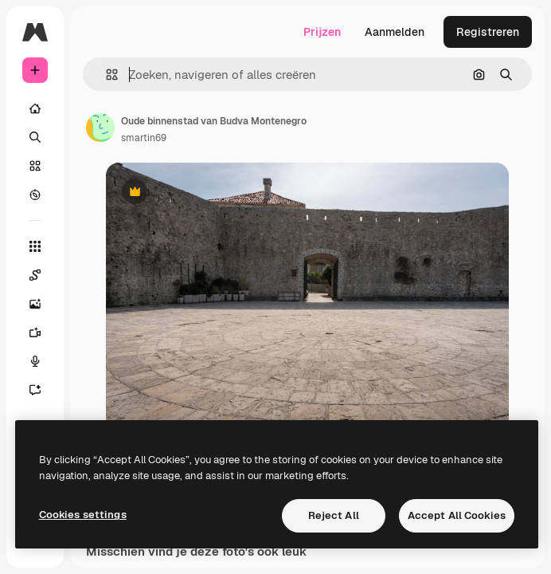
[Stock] (35, 166)
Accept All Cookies (457, 515)
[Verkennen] (35, 194)
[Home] (35, 108)
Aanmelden (394, 32)
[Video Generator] (35, 332)
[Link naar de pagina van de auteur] (100, 127)
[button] (105, 75)
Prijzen (322, 32)
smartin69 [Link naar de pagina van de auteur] (143, 138)
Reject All (333, 515)
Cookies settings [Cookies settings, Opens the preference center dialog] (83, 514)
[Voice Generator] (35, 361)
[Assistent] (35, 390)
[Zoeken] (35, 137)
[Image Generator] (35, 303)
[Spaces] (35, 275)
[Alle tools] (35, 246)
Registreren (487, 32)
